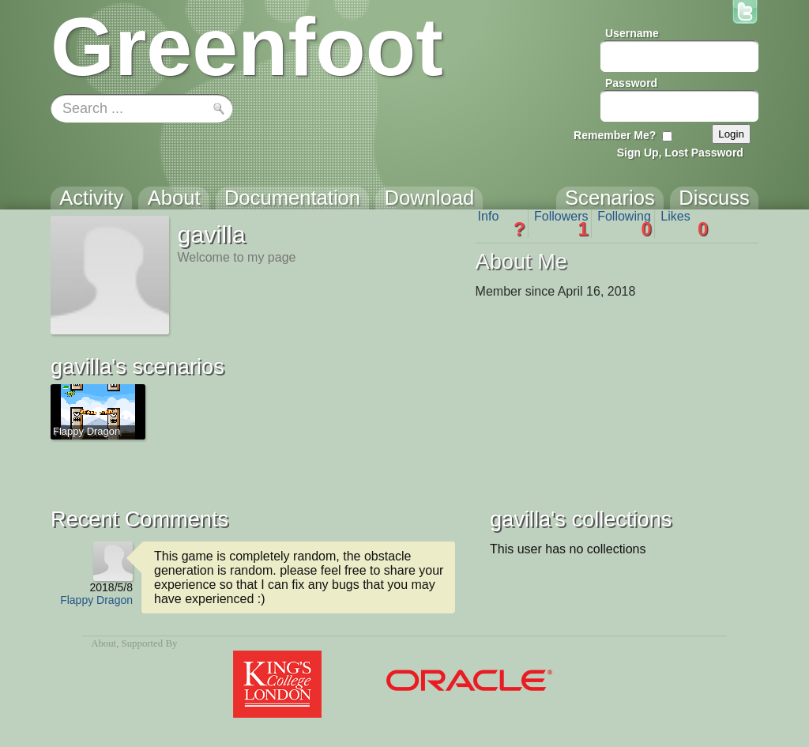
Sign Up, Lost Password (680, 152)
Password (631, 83)
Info (501, 223)
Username (632, 33)
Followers (561, 223)
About (103, 643)
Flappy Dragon (96, 600)
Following (624, 223)
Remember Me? (615, 135)
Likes (684, 223)
